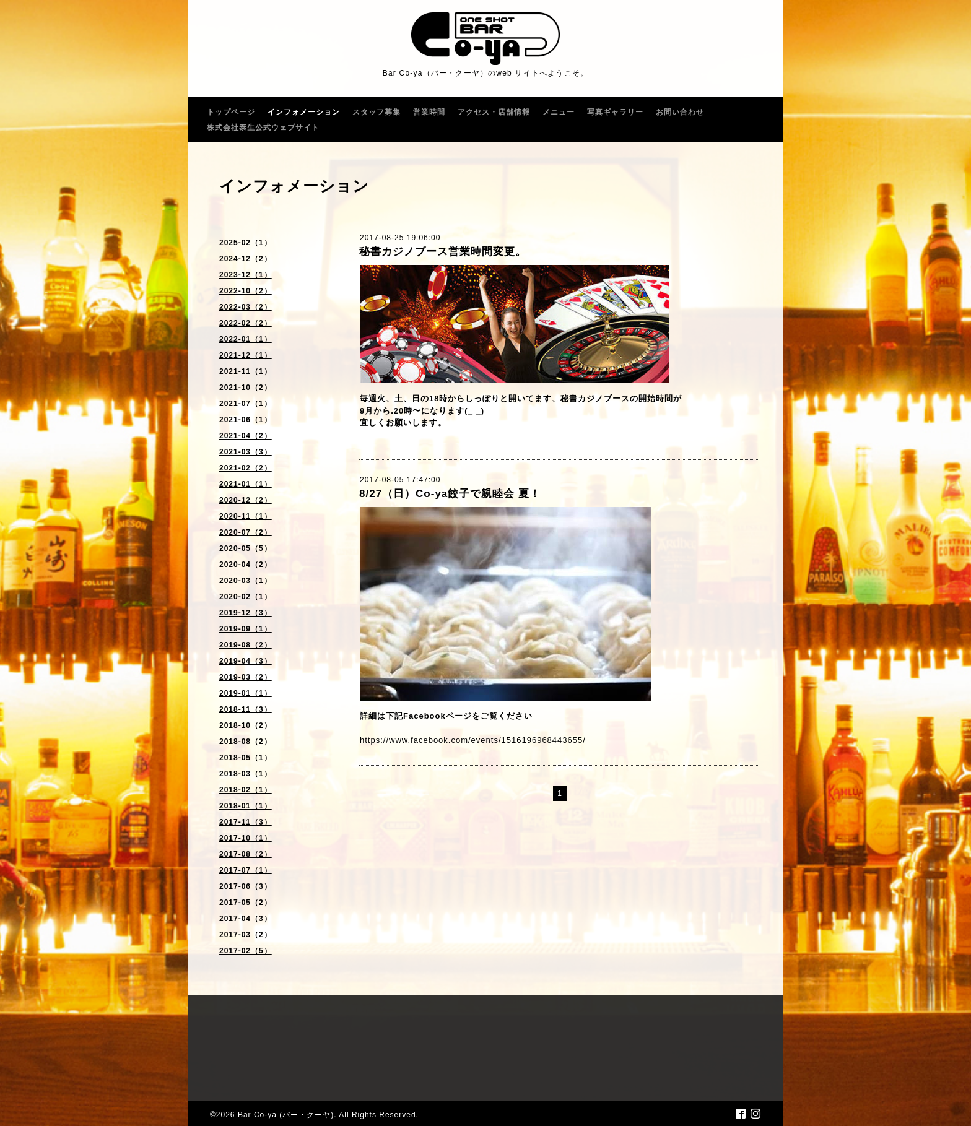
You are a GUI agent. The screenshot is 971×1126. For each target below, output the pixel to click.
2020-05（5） (245, 548)
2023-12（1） (245, 275)
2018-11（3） (245, 709)
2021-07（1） (245, 403)
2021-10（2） (245, 387)
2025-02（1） (245, 242)
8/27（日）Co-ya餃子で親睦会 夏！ (450, 494)
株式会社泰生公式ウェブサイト (263, 127)
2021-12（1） (245, 355)
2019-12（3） (245, 612)
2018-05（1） (245, 757)
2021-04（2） (245, 435)
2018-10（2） (245, 725)
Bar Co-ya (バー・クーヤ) (286, 1115)
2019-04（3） (245, 661)
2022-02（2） (245, 323)
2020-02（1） (245, 596)
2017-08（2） (245, 854)
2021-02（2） (245, 468)
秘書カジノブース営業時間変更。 (442, 252)
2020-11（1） (245, 516)
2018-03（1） (245, 773)
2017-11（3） (245, 822)
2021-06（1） (245, 419)
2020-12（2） (245, 500)
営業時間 (429, 112)
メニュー (558, 112)
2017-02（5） (245, 950)
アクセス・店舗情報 (494, 112)
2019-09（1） (245, 629)
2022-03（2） (245, 307)
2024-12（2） (245, 258)
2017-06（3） (245, 886)
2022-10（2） (245, 291)
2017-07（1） (245, 870)
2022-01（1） (245, 339)
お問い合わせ (680, 112)
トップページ (231, 112)
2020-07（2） (245, 532)
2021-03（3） (245, 452)
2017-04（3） (245, 918)
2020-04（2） (245, 564)
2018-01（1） (245, 806)
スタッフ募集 (376, 112)
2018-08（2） (245, 741)
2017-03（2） (245, 934)
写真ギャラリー (615, 112)
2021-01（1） (245, 484)
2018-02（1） (245, 790)
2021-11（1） (245, 371)
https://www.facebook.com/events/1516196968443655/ (473, 740)
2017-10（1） (245, 838)
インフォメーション (304, 112)
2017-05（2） (245, 902)
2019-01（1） (245, 693)
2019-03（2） (245, 677)
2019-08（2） (245, 645)
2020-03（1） (245, 580)
